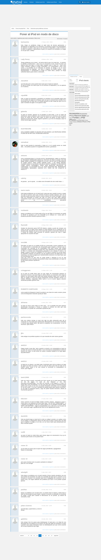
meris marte (25, 190)
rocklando (24, 210)
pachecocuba (26, 317)
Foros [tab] (81, 76)
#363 (65, 59)
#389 (65, 489)
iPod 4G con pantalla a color (81, 103)
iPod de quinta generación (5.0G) (82, 97)
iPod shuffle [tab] (72, 92)
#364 (65, 80)
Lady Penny (25, 59)
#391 (65, 519)
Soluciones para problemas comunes (39, 28)
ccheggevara (25, 270)
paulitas (24, 489)
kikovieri (24, 399)
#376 (65, 289)
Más (70, 125)
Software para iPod (40, 2)
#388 (65, 472)
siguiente (56, 535)
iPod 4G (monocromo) (80, 100)
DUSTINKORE (26, 129)
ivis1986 (24, 242)
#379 (65, 333)
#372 (65, 210)
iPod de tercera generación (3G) (82, 105)
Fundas (76, 118)
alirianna (24, 302)
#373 (65, 225)
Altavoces (77, 116)
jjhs (22, 333)
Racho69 (24, 225)
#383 (65, 398)
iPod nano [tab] (72, 86)
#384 (65, 416)
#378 (65, 317)
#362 (65, 42)
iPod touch (82, 120)
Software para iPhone (52, 2)
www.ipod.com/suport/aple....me (30, 383)
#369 (65, 155)
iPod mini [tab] (71, 89)
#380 (65, 345)
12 (37, 535)
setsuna (24, 155)
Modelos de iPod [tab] (73, 76)
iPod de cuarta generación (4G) (81, 98)
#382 (65, 377)
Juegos (71, 121)
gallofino (24, 519)
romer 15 (24, 445)
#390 (65, 505)
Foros (60, 2)
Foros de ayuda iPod (20, 28)
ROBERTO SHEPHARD (29, 289)
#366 (65, 111)
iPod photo (77, 102)
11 (34, 535)
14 (42, 535)
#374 (65, 242)
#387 (65, 458)
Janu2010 (24, 81)
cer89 (23, 432)
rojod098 (24, 95)
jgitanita (24, 111)
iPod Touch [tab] (72, 83)
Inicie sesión (13, 38)
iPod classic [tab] (71, 80)
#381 (65, 361)
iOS (80, 117)
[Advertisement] (42, 16)
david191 (24, 416)
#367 (65, 128)
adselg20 (24, 472)
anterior (22, 535)
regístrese (19, 38)
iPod (28, 28)
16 (48, 535)
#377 (65, 302)
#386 (65, 445)
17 (51, 535)
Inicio (13, 28)
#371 (65, 190)
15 (45, 535)
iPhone (72, 120)
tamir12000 (25, 377)
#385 (65, 432)
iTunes (86, 120)
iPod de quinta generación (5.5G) (82, 95)
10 (31, 535)
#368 (65, 142)
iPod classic (77, 93)
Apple (84, 116)
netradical (24, 142)
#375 (65, 270)
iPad (83, 118)
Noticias (25, 2)
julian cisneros (26, 506)
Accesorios (74, 113)
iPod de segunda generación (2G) (82, 107)
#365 (65, 95)
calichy (23, 178)
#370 (65, 178)
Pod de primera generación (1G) (82, 109)
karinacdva (25, 42)
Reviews (32, 2)
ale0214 (24, 345)
